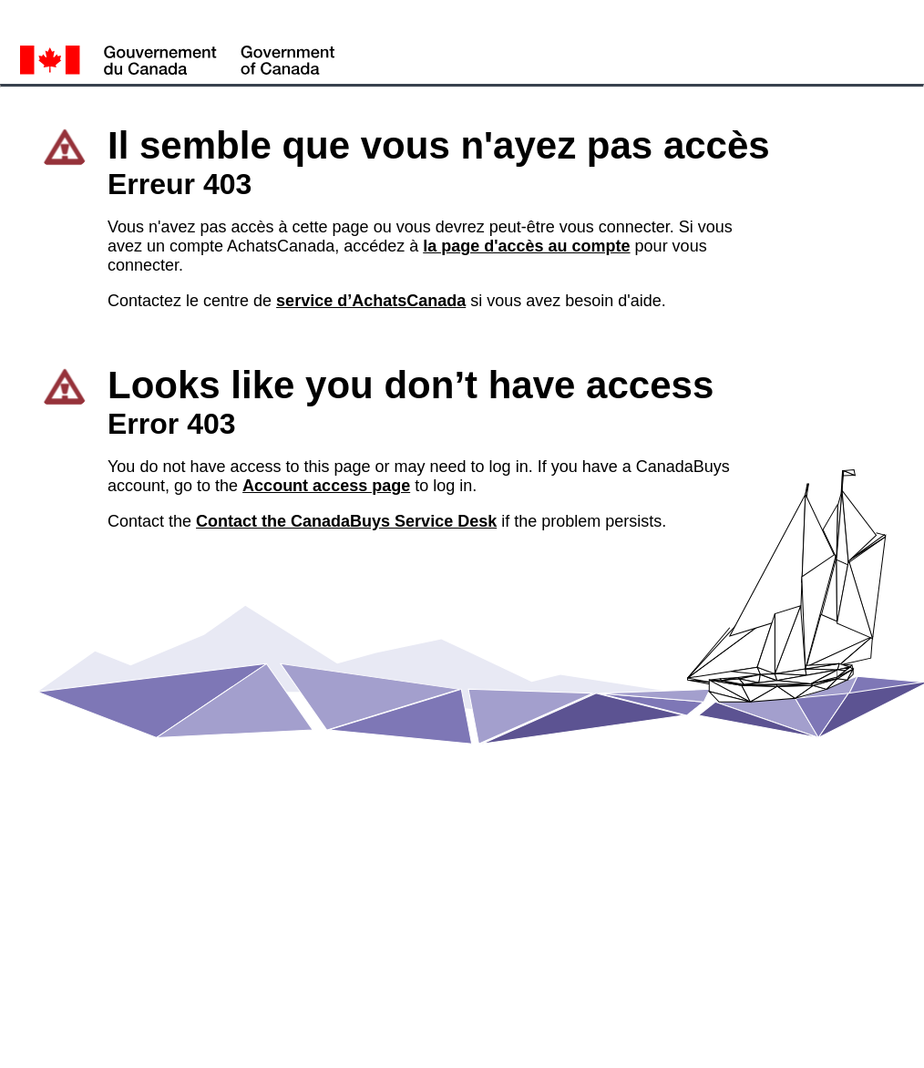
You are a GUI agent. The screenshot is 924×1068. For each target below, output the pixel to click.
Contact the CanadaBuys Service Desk (346, 521)
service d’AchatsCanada (371, 301)
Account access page (326, 486)
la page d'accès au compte (526, 246)
